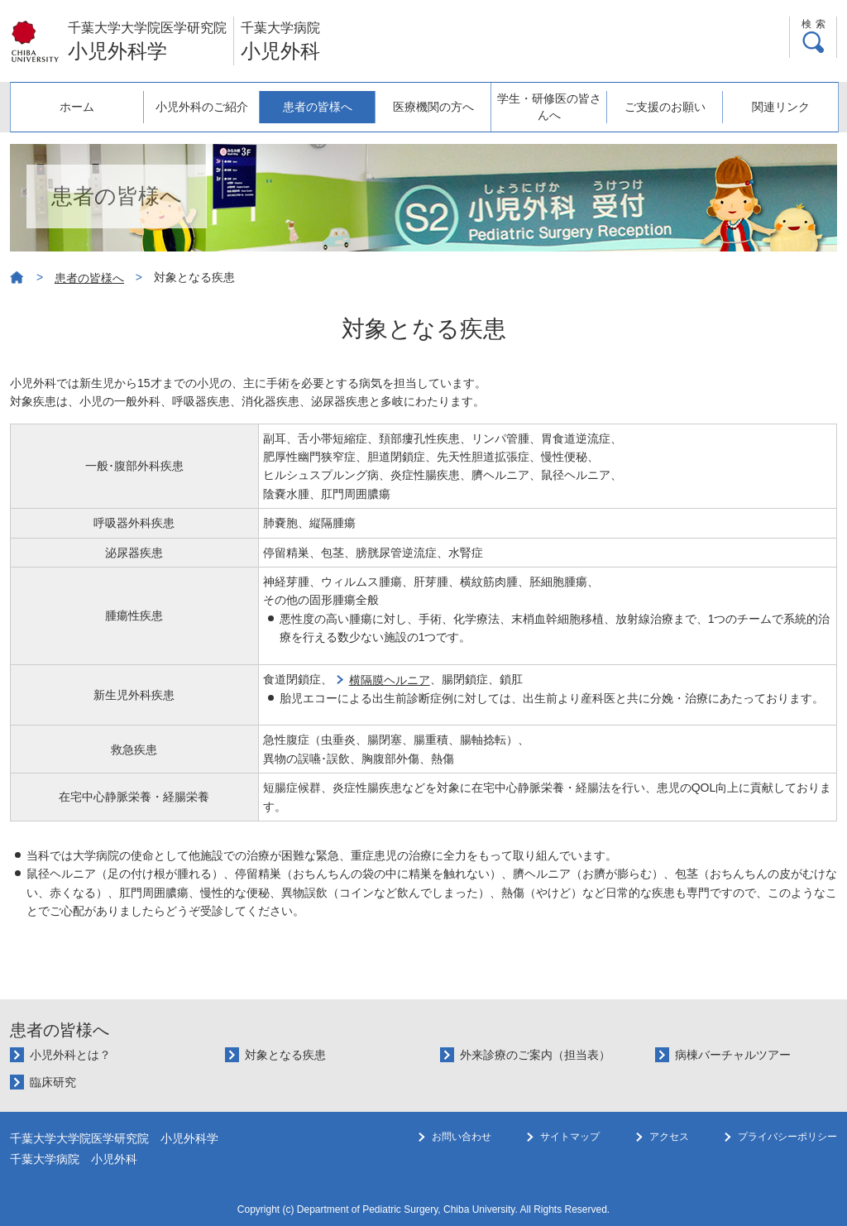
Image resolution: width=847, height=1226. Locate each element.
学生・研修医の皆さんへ (549, 107)
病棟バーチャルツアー (733, 1054)
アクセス (669, 1136)
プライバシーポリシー (787, 1136)
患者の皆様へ (317, 106)
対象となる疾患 (285, 1054)
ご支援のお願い (665, 106)
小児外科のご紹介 (202, 106)
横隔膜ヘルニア (389, 680)
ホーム (77, 106)
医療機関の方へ (433, 106)
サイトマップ (570, 1136)
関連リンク (781, 106)
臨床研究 (53, 1082)
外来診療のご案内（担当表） (535, 1054)
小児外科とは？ (70, 1054)
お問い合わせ (461, 1136)
